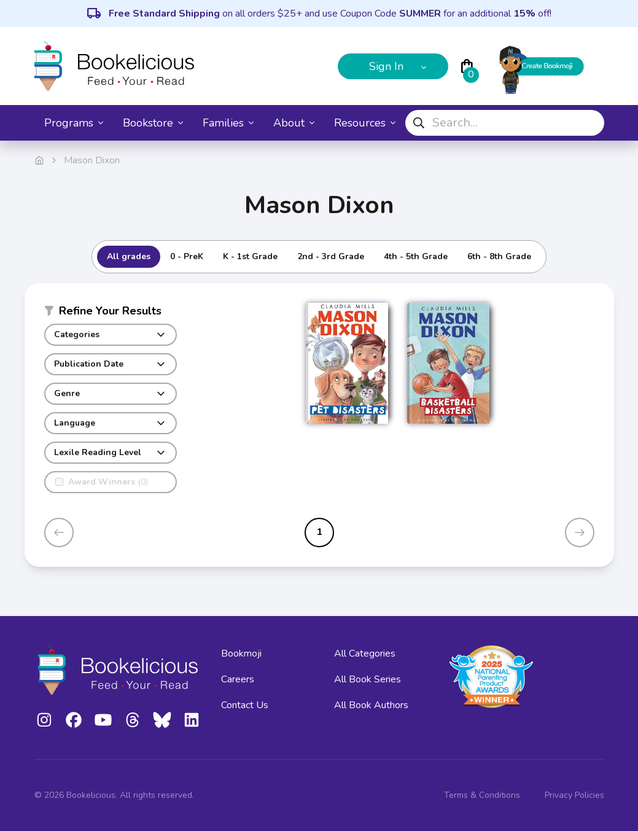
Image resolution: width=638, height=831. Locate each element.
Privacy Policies (574, 795)
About (293, 122)
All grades (128, 256)
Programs (73, 122)
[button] (110, 313)
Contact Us (244, 705)
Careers (237, 679)
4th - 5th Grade (416, 256)
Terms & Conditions (482, 795)
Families (228, 122)
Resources (364, 122)
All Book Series (367, 679)
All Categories (364, 653)
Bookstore (153, 122)
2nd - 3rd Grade (330, 256)
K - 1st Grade (250, 256)
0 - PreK (186, 256)
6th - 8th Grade (499, 256)
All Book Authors (371, 705)
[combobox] (504, 123)
